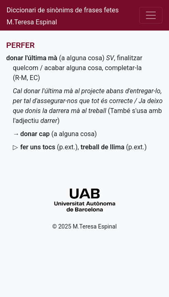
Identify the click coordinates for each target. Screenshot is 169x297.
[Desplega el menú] (150, 15)
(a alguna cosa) (55, 58)
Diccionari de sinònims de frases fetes (63, 10)
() (49, 147)
